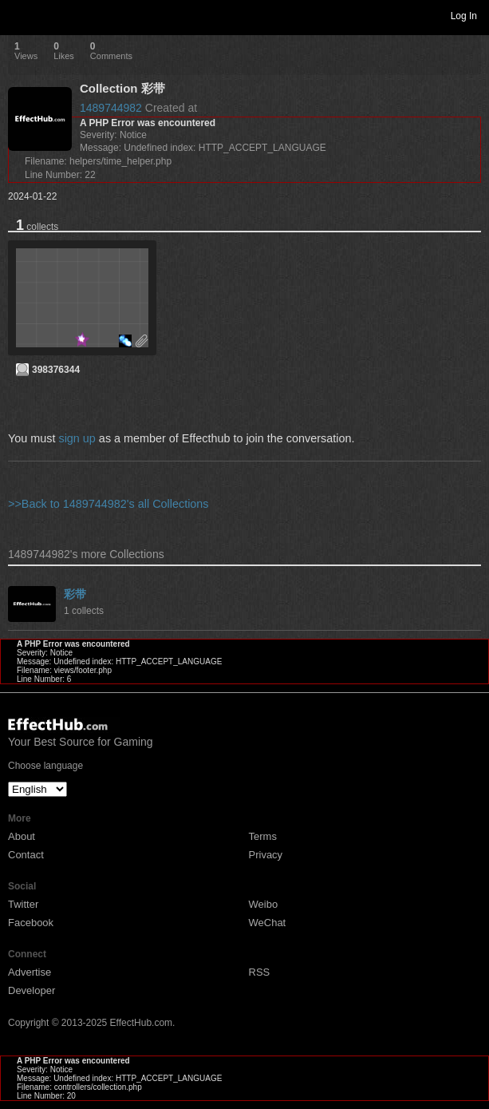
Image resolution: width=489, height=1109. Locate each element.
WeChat (267, 923)
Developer (31, 990)
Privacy (266, 855)
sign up (76, 438)
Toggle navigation (19, 15)
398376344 (56, 369)
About (21, 836)
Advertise (29, 972)
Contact (26, 855)
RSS (259, 972)
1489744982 (111, 107)
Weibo (263, 904)
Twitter (23, 904)
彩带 (75, 594)
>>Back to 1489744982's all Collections (108, 503)
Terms (263, 836)
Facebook (30, 923)
